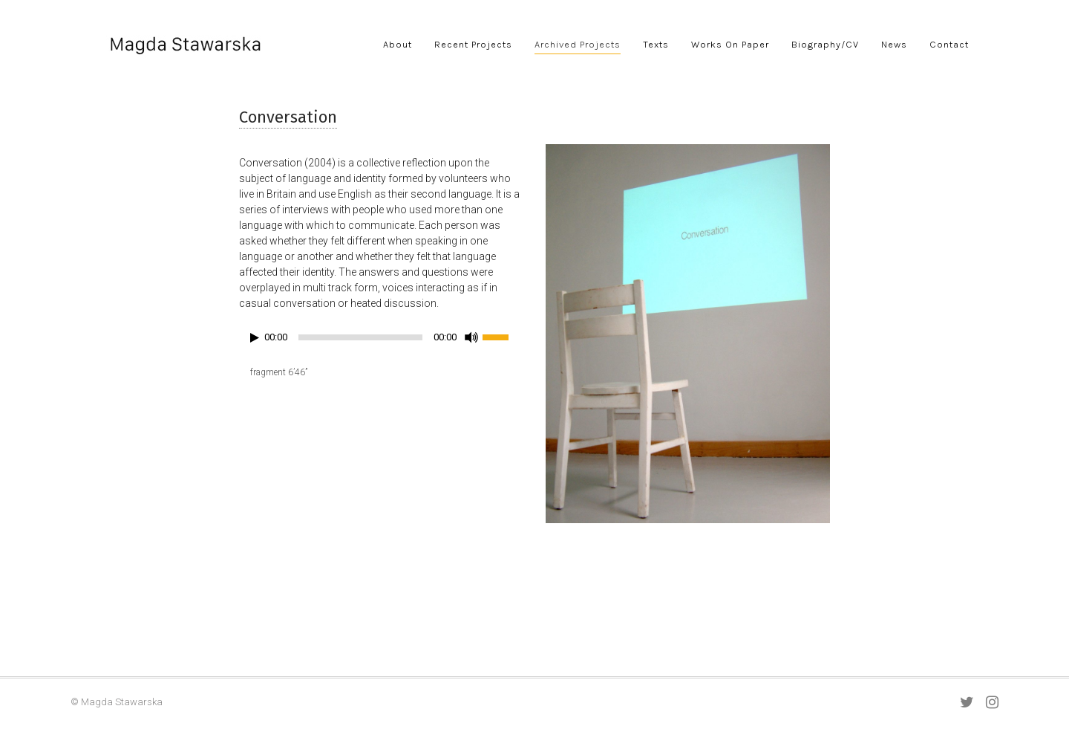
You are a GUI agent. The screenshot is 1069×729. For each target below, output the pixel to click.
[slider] (360, 337)
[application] (381, 341)
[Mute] (471, 337)
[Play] (254, 338)
